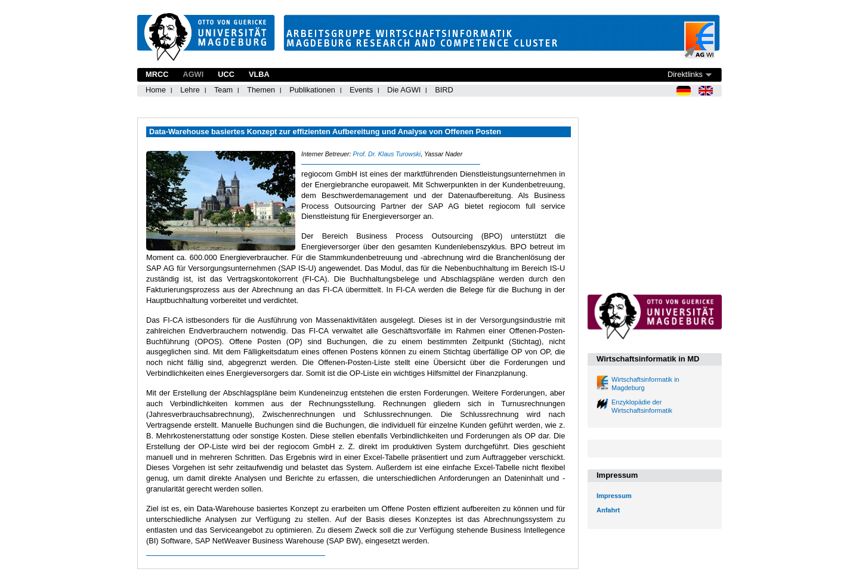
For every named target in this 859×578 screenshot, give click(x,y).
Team (223, 89)
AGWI (193, 74)
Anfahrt (608, 510)
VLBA (259, 74)
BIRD (444, 89)
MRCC (157, 74)
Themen (261, 89)
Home (156, 89)
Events (361, 89)
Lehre (190, 89)
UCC (226, 74)
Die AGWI (404, 89)
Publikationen (312, 89)
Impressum (614, 495)
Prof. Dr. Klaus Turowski (387, 153)
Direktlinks (685, 74)
